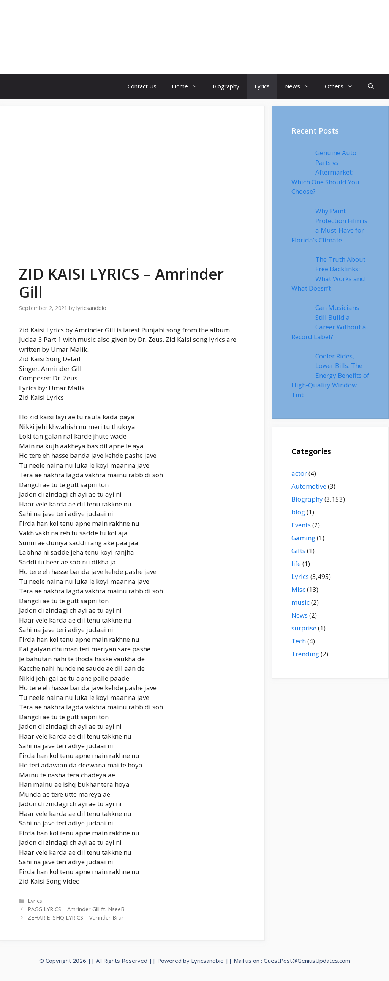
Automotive (308, 486)
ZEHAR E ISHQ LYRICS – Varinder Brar (76, 917)
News (301, 86)
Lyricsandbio (207, 960)
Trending (305, 653)
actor (299, 473)
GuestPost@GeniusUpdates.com (307, 960)
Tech (298, 641)
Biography (226, 86)
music (300, 602)
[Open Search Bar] (371, 86)
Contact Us (142, 86)
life (296, 563)
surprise (303, 628)
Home (188, 86)
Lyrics (262, 86)
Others (343, 86)
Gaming (303, 537)
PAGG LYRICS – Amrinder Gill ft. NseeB (76, 909)
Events (301, 524)
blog (298, 512)
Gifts (298, 550)
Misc (298, 589)
